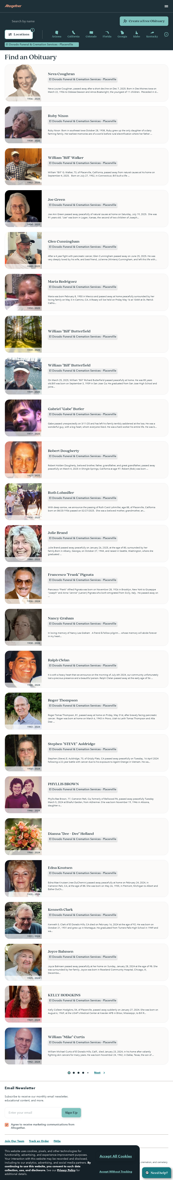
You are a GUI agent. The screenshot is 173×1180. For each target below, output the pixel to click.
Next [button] (100, 1073)
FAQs (57, 1141)
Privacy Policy (66, 1170)
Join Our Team (14, 1141)
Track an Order (39, 1141)
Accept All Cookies (116, 1156)
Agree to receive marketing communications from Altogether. (42, 1126)
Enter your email (21, 1112)
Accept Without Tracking (115, 1171)
